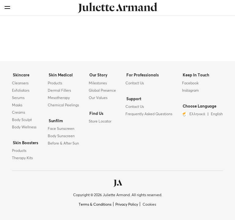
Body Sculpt (22, 121)
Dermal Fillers (58, 92)
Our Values (97, 99)
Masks (17, 106)
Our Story (97, 77)
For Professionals (141, 77)
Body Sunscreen (60, 136)
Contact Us (134, 84)
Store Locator (99, 121)
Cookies (149, 205)
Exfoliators (20, 92)
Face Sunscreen (60, 129)
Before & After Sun (62, 143)
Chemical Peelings (62, 106)
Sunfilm (54, 122)
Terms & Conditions (95, 205)
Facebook (190, 84)
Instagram (190, 92)
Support (132, 100)
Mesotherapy (58, 99)
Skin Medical (59, 77)
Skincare (20, 77)
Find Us (95, 114)
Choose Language (198, 107)
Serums (18, 99)
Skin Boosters (24, 144)
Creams (18, 114)
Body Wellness (24, 128)
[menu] (7, 7)
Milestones (97, 84)
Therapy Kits (22, 158)
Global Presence (101, 92)
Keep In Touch (195, 77)
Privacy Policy (126, 205)
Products (19, 151)
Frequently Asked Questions (148, 114)
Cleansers (20, 84)
